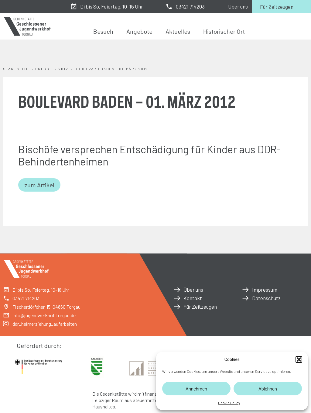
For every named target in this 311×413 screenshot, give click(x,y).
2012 (63, 69)
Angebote (139, 31)
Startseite (16, 69)
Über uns (238, 6)
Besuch (103, 31)
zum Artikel (39, 185)
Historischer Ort (224, 31)
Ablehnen (267, 388)
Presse (43, 69)
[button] (299, 359)
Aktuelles (178, 31)
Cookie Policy (229, 403)
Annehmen (196, 388)
